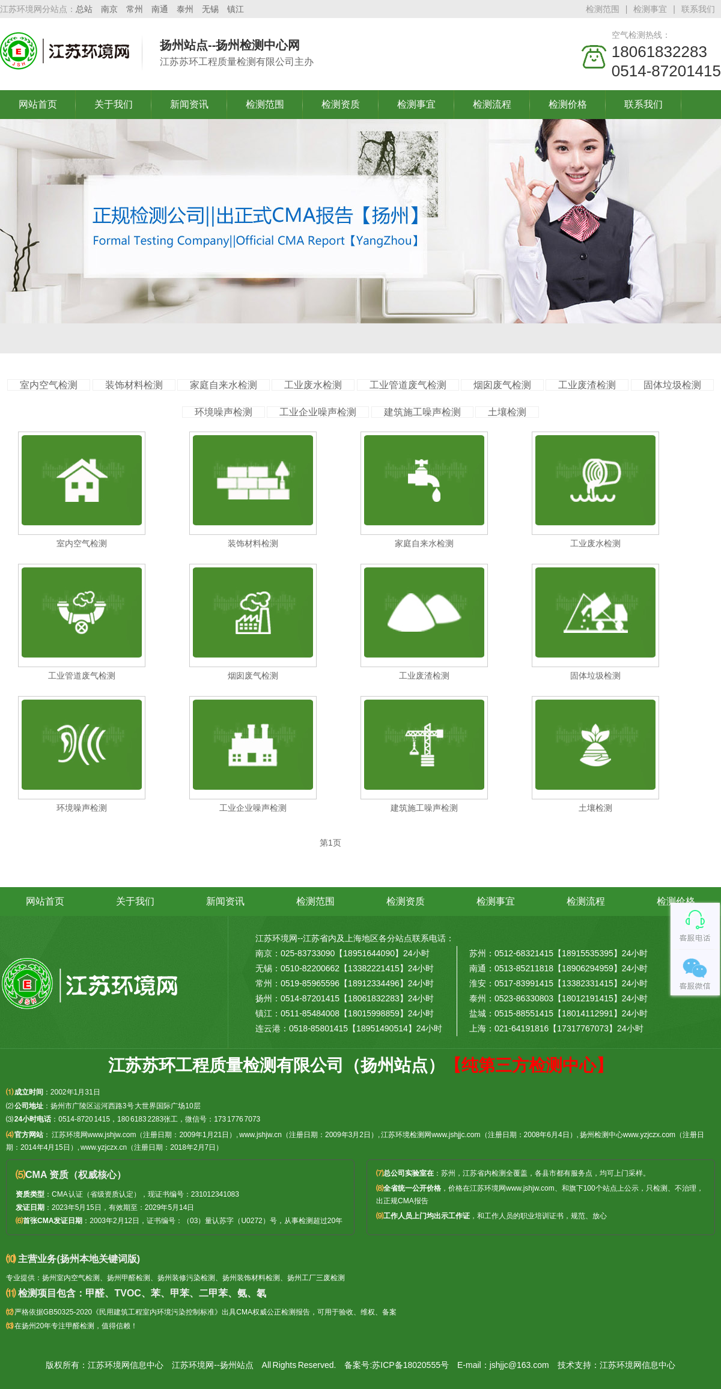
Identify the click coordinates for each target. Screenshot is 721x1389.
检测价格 (568, 104)
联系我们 (698, 9)
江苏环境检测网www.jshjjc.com (430, 1135)
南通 (159, 9)
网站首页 (38, 104)
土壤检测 (507, 412)
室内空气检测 (49, 385)
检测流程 (492, 104)
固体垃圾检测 (672, 385)
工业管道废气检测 (408, 385)
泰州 (185, 9)
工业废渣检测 (587, 385)
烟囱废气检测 (502, 385)
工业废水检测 (313, 385)
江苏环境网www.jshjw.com (94, 1135)
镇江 (235, 9)
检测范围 (602, 9)
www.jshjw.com (530, 1188)
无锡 (210, 9)
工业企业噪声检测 (317, 412)
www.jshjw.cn (260, 1135)
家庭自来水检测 (223, 385)
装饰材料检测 (134, 385)
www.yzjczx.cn (104, 1147)
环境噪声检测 (223, 412)
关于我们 (113, 104)
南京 (109, 9)
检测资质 (340, 104)
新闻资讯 (189, 104)
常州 (134, 9)
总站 (84, 9)
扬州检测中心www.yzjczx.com (627, 1135)
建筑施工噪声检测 (422, 412)
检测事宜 (650, 9)
